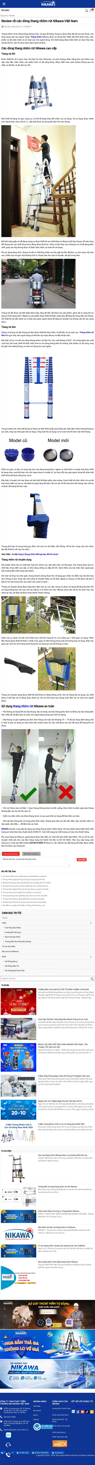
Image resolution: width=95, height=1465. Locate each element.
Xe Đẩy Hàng (22, 1453)
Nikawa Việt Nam (82, 1407)
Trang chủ (4, 16)
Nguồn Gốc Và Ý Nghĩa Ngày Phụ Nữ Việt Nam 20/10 (60, 1101)
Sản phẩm (5, 10)
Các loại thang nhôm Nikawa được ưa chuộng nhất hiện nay (62, 1155)
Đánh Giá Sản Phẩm (11, 937)
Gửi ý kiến (81, 860)
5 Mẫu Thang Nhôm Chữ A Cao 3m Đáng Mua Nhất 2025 (61, 1124)
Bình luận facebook (31, 854)
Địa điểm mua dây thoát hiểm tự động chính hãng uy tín (23, 905)
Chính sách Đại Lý (60, 1432)
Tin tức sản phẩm (8, 946)
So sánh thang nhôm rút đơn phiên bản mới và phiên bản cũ (24, 885)
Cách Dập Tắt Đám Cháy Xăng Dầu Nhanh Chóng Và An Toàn (63, 1019)
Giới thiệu (37, 1406)
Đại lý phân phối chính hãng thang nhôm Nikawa (58, 1262)
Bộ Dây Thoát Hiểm (40, 1453)
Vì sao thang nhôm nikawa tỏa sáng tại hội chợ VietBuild (61, 1246)
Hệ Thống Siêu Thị (11, 966)
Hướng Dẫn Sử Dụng (12, 932)
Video (4, 923)
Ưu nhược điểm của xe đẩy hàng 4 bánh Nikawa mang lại (23, 876)
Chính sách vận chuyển (61, 1427)
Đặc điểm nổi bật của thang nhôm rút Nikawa (56, 1227)
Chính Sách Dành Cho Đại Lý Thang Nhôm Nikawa (58, 1211)
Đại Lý (36, 1415)
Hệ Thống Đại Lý (10, 961)
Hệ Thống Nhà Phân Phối (13, 971)
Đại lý (4, 957)
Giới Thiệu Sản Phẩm (12, 928)
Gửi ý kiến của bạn (11, 854)
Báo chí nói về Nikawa (10, 951)
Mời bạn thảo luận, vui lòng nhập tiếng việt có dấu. (36, 861)
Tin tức (12, 16)
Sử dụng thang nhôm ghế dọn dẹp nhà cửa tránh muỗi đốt (24, 895)
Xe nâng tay (57, 1453)
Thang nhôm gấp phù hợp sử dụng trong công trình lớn (23, 879)
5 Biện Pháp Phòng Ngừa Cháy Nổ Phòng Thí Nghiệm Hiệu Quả (64, 1076)
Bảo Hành (38, 1411)
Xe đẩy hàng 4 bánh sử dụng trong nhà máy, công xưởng (23, 901)
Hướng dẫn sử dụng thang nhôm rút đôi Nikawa (57, 1187)
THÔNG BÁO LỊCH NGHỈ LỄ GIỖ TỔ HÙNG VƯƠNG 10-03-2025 (63, 989)
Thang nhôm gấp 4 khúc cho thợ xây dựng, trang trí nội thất (24, 889)
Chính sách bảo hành (61, 1415)
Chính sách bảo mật (60, 1437)
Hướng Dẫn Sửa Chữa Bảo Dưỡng (17, 941)
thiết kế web (69, 1455)
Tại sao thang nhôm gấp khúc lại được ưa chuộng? (21, 892)
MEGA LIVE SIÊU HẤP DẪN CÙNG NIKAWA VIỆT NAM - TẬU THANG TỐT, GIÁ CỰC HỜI (63, 1045)
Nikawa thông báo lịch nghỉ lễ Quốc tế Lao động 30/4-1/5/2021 (26, 882)
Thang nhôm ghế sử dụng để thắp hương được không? (23, 898)
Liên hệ (37, 1420)
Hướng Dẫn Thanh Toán (61, 1409)
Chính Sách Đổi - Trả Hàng (59, 1420)
